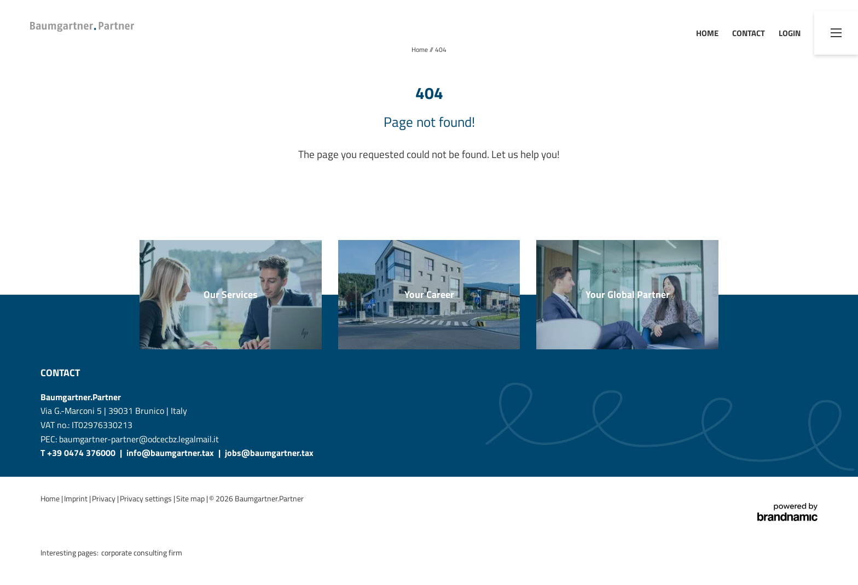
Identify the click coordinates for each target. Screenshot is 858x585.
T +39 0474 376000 (79, 452)
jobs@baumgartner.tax (269, 452)
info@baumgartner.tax (170, 452)
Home (420, 49)
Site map (191, 498)
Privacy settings (146, 498)
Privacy (104, 498)
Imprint (76, 498)
